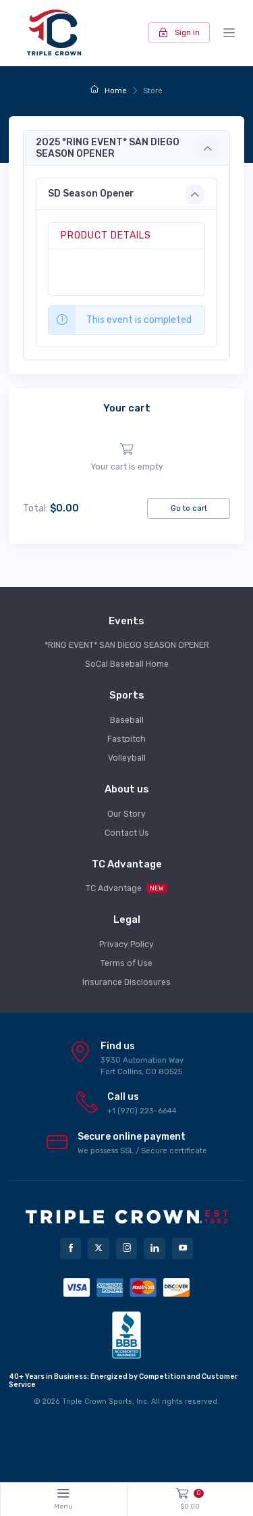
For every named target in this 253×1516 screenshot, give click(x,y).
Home (108, 90)
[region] (126, 457)
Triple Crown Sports (97, 1401)
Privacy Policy (126, 944)
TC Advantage (126, 888)
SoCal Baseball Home (127, 664)
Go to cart (189, 508)
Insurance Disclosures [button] (126, 982)
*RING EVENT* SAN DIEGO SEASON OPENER (127, 645)
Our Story (126, 814)
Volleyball (127, 758)
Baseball (127, 720)
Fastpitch (126, 739)
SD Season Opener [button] (91, 193)
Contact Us (127, 833)
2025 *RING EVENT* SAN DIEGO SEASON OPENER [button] (107, 147)
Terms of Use (126, 963)
